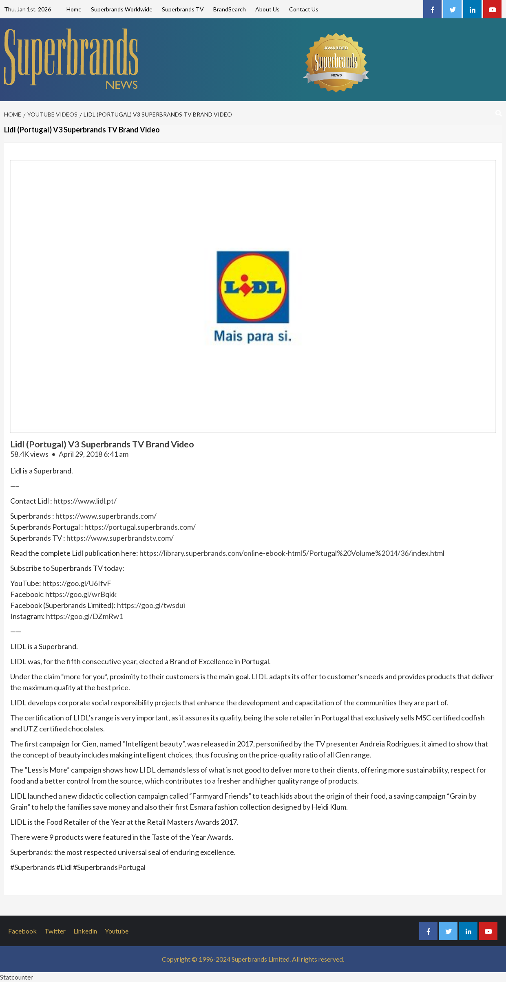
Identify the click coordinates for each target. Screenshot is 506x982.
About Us (267, 9)
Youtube (116, 931)
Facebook (22, 931)
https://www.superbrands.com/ (106, 515)
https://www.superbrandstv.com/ (120, 537)
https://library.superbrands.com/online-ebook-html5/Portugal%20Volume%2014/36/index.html (291, 552)
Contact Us (303, 9)
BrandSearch (229, 9)
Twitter (55, 931)
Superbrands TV (183, 9)
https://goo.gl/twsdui (151, 605)
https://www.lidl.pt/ (85, 500)
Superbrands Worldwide (121, 9)
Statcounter (16, 977)
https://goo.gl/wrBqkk (81, 594)
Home (74, 9)
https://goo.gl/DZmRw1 (84, 616)
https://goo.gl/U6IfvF (76, 583)
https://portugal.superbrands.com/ (140, 526)
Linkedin (85, 931)
